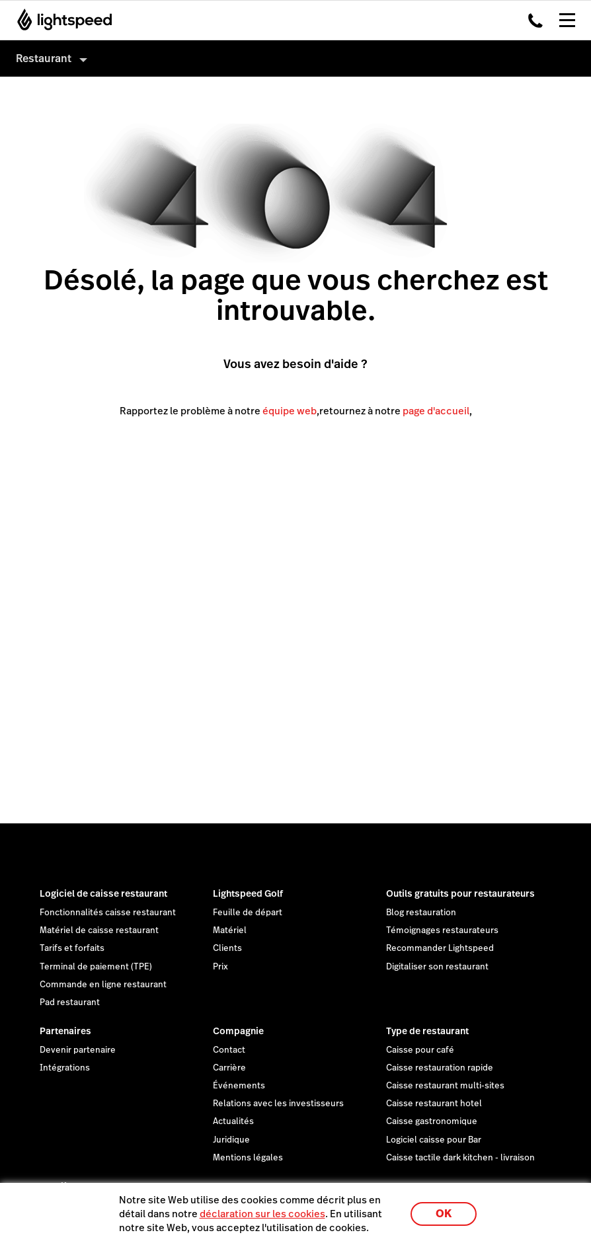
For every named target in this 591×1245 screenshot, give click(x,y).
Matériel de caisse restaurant (99, 930)
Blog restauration (421, 913)
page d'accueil (436, 411)
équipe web (289, 411)
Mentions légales (248, 1158)
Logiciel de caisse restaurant (103, 893)
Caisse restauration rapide (439, 1068)
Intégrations (65, 1068)
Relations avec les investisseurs (278, 1104)
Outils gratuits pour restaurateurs (460, 893)
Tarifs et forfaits (72, 948)
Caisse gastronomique (431, 1121)
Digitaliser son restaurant (437, 967)
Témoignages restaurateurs (442, 930)
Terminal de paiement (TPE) (96, 967)
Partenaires (65, 1031)
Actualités (233, 1121)
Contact (229, 1050)
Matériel (230, 930)
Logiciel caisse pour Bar (433, 1140)
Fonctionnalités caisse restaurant (108, 913)
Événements (239, 1086)
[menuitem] (295, 58)
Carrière (229, 1068)
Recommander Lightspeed (440, 948)
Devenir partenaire (78, 1050)
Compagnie (238, 1031)
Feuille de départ (247, 913)
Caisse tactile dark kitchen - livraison (460, 1158)
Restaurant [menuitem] (43, 58)
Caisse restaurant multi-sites (445, 1086)
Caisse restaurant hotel (434, 1104)
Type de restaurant (427, 1031)
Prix (220, 967)
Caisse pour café (420, 1050)
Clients (227, 948)
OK (444, 1213)
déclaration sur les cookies (262, 1214)
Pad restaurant (70, 1002)
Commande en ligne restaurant (103, 985)
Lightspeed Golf (248, 893)
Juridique (231, 1140)
